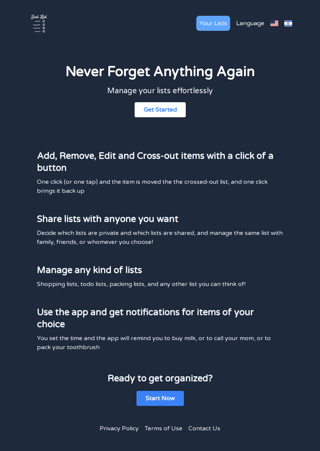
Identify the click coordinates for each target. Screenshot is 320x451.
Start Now (160, 398)
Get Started (160, 110)
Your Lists (213, 23)
